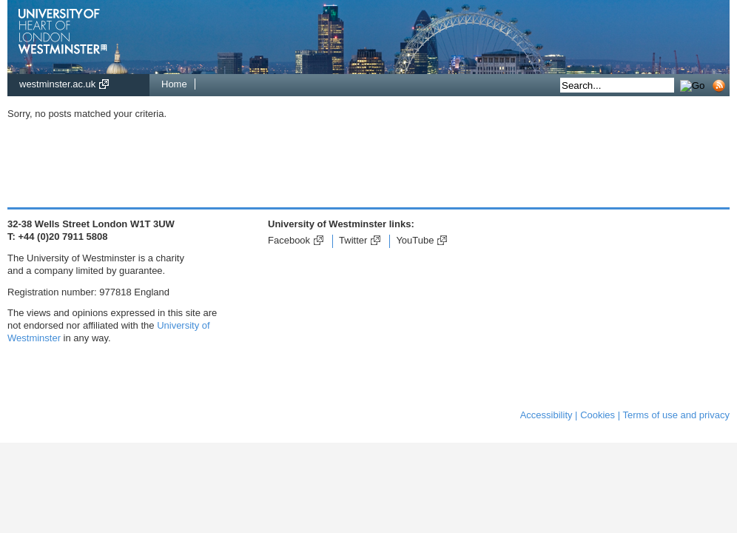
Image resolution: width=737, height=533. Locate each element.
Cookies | (600, 414)
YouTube (415, 240)
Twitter (353, 240)
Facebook (289, 240)
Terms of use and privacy (676, 414)
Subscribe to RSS (723, 85)
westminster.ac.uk (57, 84)
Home (174, 84)
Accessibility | (549, 414)
